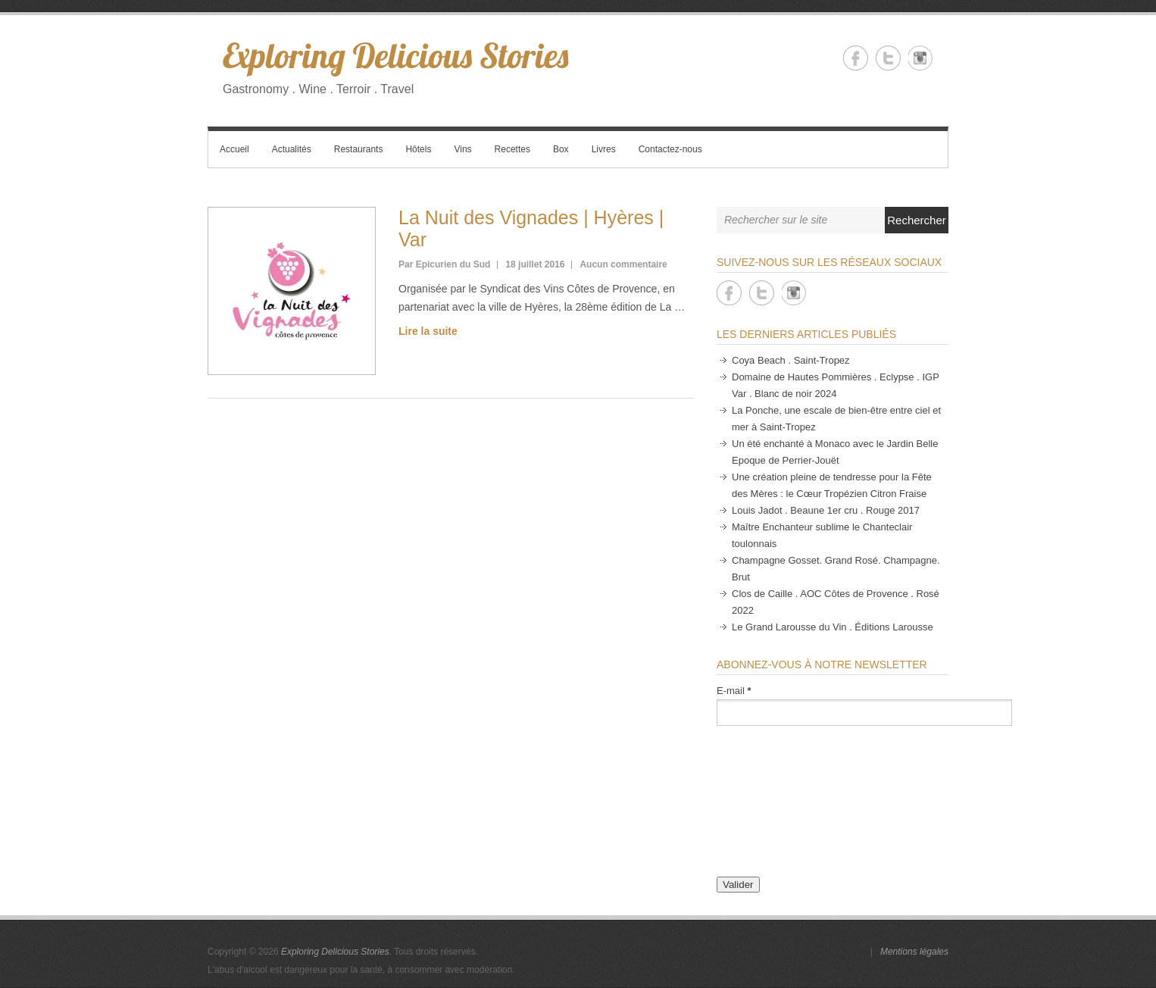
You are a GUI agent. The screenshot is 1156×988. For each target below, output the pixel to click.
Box (561, 149)
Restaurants (358, 149)
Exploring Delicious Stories (395, 55)
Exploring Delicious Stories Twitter (888, 57)
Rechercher (916, 220)
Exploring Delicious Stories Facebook (855, 57)
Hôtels (418, 149)
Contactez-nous (670, 149)
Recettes (512, 149)
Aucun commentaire (623, 264)
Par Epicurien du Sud (444, 264)
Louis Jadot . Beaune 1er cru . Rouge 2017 (826, 510)
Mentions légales (914, 951)
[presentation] (779, 806)
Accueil (234, 149)
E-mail (734, 690)
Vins (462, 149)
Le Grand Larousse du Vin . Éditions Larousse (832, 627)
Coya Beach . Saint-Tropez (791, 360)
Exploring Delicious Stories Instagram (920, 57)
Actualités (291, 149)
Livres (604, 149)
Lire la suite (428, 331)
